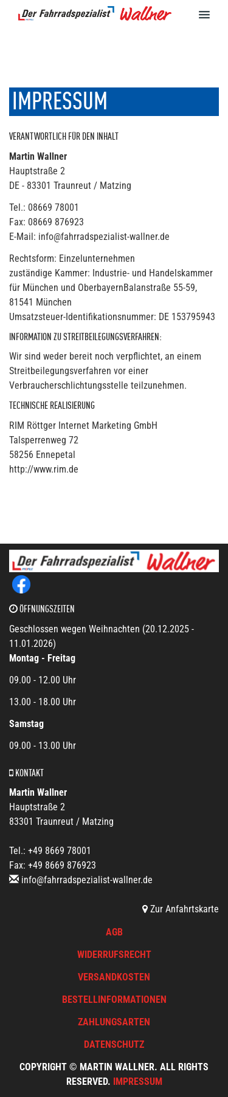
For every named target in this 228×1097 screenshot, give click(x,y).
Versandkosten (114, 977)
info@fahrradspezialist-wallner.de (87, 880)
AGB (114, 932)
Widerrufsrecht (114, 954)
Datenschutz (114, 1044)
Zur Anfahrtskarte (180, 909)
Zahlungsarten (114, 1022)
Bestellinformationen (114, 999)
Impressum (137, 1081)
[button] (211, 14)
